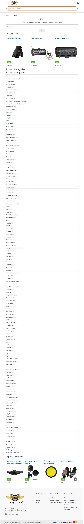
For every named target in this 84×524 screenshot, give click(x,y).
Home (7, 15)
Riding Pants (9, 414)
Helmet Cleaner (10, 126)
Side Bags (8, 253)
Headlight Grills (10, 317)
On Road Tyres (9, 444)
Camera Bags (9, 237)
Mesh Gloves (14, 36)
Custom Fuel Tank (10, 300)
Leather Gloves (9, 391)
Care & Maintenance (69, 502)
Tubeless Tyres (10, 450)
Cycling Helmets (10, 134)
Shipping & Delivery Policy (70, 507)
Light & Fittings (9, 198)
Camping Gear (9, 98)
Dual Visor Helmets (10, 137)
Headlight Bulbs (10, 217)
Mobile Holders (10, 320)
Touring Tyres (9, 447)
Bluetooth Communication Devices (14, 104)
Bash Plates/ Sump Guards (12, 281)
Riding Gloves (9, 380)
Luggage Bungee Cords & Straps (14, 248)
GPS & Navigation (10, 106)
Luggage (8, 228)
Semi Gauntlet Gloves (11, 397)
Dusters (8, 115)
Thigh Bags (9, 264)
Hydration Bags (10, 242)
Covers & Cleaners (10, 109)
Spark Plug (8, 333)
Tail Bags (8, 259)
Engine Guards (9, 123)
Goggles (8, 356)
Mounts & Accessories (11, 89)
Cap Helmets (9, 132)
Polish (7, 120)
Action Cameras (10, 81)
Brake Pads (9, 289)
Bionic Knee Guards (11, 361)
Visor (7, 165)
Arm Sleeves (9, 95)
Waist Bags (8, 270)
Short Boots (9, 430)
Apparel (8, 342)
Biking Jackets (9, 405)
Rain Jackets (9, 375)
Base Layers (9, 350)
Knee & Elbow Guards (11, 358)
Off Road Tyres (9, 441)
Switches (8, 209)
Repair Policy (67, 504)
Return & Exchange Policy (70, 500)
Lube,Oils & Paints (10, 118)
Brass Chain (9, 292)
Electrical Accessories (11, 203)
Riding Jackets (9, 402)
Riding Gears (9, 339)
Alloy (7, 438)
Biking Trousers (10, 416)
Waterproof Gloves (10, 400)
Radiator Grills (9, 325)
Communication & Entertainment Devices (16, 101)
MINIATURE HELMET (11, 170)
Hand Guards (9, 311)
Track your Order (54, 500)
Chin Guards (9, 148)
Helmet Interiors (10, 151)
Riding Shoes (9, 422)
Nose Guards (9, 154)
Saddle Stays (9, 331)
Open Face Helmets (11, 178)
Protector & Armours (11, 369)
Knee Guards (9, 364)
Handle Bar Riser (10, 314)
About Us (38, 497)
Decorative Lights (10, 201)
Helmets (8, 129)
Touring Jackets (10, 411)
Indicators (8, 223)
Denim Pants (9, 419)
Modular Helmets (10, 173)
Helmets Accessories (11, 145)
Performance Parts (10, 322)
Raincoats (8, 372)
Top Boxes (8, 267)
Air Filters (8, 275)
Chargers (8, 206)
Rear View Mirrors (10, 328)
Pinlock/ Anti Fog (10, 159)
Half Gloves (9, 36)
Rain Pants (8, 378)
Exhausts (8, 306)
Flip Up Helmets (10, 140)
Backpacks (8, 231)
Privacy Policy (67, 509)
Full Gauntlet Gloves (11, 383)
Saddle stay (9, 433)
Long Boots (9, 425)
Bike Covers (9, 112)
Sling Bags (8, 256)
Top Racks (8, 336)
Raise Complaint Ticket (56, 502)
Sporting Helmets (10, 184)
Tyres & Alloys (9, 436)
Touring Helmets (10, 187)
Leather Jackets (10, 408)
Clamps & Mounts (10, 295)
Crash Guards (9, 297)
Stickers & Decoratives (11, 195)
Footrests (8, 309)
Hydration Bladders (11, 245)
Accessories (9, 76)
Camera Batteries (10, 84)
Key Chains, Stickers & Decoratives (15, 190)
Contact (38, 500)
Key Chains (9, 192)
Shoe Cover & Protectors (12, 427)
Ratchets (8, 162)
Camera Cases (9, 87)
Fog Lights (33, 36)
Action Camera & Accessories (13, 78)
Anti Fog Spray (9, 92)
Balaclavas (8, 347)
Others (7, 156)
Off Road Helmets (10, 176)
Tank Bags (8, 262)
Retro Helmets (9, 181)
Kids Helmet (9, 167)
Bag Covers (9, 234)
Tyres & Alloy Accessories (12, 452)
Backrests (8, 278)
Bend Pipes (9, 284)
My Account (53, 497)
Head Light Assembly (11, 215)
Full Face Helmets (10, 143)
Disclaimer (66, 497)
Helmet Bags (9, 239)
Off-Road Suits (9, 367)
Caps (7, 353)
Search (42, 30)
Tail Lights (8, 226)
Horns (7, 220)
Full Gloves (8, 386)
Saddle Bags (9, 250)
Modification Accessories (12, 273)
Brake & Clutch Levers (11, 286)
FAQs (37, 502)
